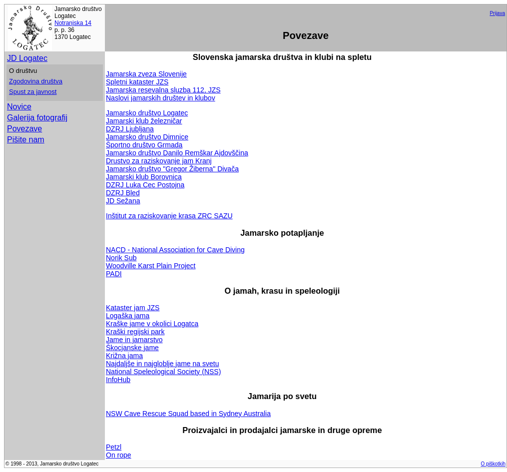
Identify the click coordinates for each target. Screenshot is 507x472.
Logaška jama (127, 316)
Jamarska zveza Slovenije (146, 74)
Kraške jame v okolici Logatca (152, 324)
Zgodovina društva (35, 81)
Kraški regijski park (135, 332)
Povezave (24, 128)
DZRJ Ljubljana (130, 129)
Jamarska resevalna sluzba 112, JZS (163, 90)
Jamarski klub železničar (144, 121)
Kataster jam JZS (132, 308)
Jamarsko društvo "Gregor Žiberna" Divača (172, 169)
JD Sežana (123, 201)
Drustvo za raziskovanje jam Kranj (159, 161)
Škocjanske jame (132, 348)
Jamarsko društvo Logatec (147, 113)
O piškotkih (493, 464)
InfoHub (118, 380)
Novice (19, 106)
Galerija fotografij (37, 117)
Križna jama (124, 356)
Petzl (113, 447)
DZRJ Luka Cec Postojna (145, 185)
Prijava (497, 13)
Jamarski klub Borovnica (144, 177)
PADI (114, 274)
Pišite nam (25, 139)
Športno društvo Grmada (144, 145)
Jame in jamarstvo (134, 340)
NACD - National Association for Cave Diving (175, 250)
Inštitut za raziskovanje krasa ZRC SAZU (169, 216)
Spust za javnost (32, 91)
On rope (118, 455)
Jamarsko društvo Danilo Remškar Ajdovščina (177, 153)
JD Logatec (27, 58)
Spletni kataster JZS (137, 82)
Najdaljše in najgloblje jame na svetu (162, 364)
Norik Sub (121, 258)
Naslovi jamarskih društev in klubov (160, 98)
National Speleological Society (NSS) (163, 372)
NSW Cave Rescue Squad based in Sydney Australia (188, 414)
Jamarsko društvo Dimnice (147, 137)
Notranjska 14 (72, 22)
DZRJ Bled (123, 193)
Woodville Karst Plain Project (150, 266)
